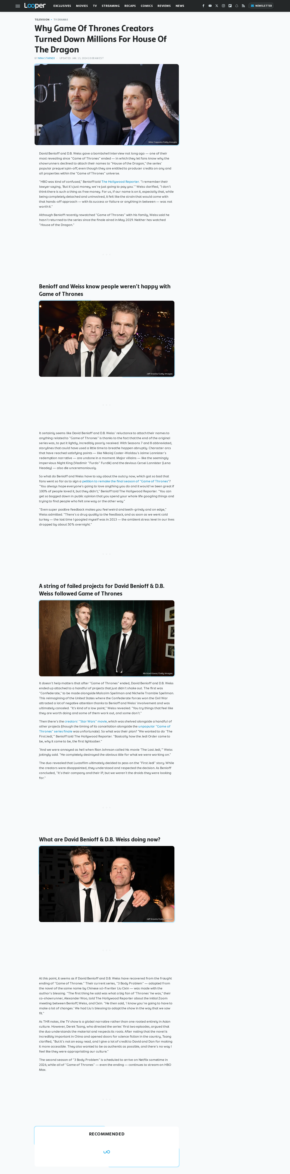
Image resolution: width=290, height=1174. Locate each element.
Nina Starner (46, 58)
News (180, 6)
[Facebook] (203, 6)
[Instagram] (223, 6)
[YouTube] (210, 6)
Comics (147, 6)
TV (95, 6)
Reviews (164, 6)
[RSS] (243, 6)
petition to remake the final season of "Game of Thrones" (125, 481)
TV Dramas (60, 19)
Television (42, 19)
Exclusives (62, 6)
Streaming (111, 6)
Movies (82, 6)
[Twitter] (217, 6)
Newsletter (261, 5)
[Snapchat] (237, 6)
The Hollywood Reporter (120, 181)
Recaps (130, 6)
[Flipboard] (230, 6)
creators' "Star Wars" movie (86, 721)
